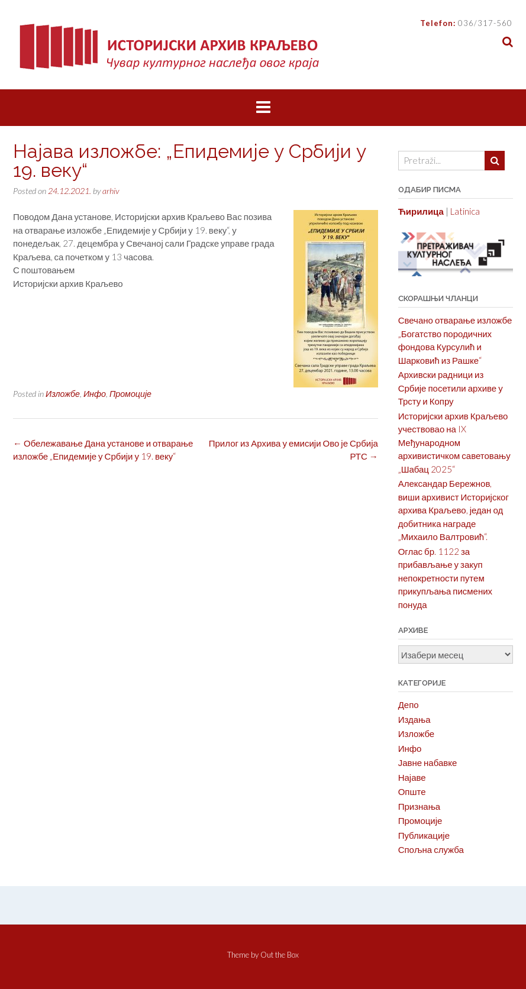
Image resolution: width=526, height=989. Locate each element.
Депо (408, 704)
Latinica (465, 211)
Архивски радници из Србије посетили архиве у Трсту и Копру (450, 387)
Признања (419, 806)
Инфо (94, 394)
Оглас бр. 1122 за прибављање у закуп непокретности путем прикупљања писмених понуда (445, 578)
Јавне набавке (427, 762)
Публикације (424, 835)
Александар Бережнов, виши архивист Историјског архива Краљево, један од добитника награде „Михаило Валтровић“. (453, 510)
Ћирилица (421, 211)
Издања (414, 719)
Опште (412, 791)
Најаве (412, 777)
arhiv (110, 191)
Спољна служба (431, 849)
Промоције (130, 394)
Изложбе (63, 394)
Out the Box (279, 954)
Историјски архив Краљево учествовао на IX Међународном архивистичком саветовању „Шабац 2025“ (454, 442)
